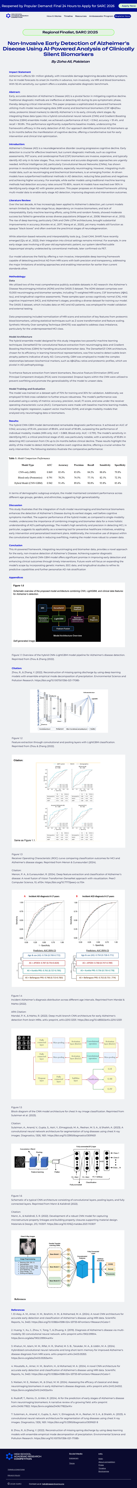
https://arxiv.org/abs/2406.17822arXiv (51, 1406)
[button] (54, 16)
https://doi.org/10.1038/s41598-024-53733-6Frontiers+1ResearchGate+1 (71, 1322)
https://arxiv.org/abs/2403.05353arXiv (32, 1358)
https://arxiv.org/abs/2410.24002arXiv (32, 1390)
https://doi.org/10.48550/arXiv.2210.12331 (100, 1019)
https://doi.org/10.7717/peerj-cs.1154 (64, 882)
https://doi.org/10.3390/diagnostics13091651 (71, 1135)
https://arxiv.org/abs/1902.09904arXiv (32, 1338)
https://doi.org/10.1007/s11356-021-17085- (57, 680)
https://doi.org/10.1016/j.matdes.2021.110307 (71, 1224)
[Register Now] (122, 16)
